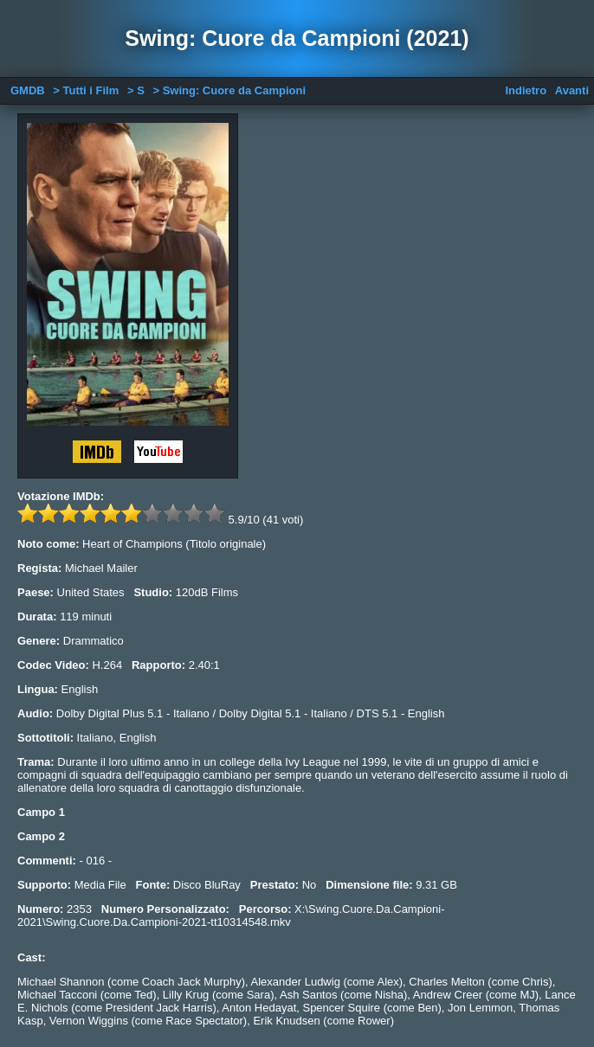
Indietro (525, 90)
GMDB (27, 90)
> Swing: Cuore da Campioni (229, 90)
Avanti (572, 90)
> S (136, 90)
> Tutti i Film (86, 90)
